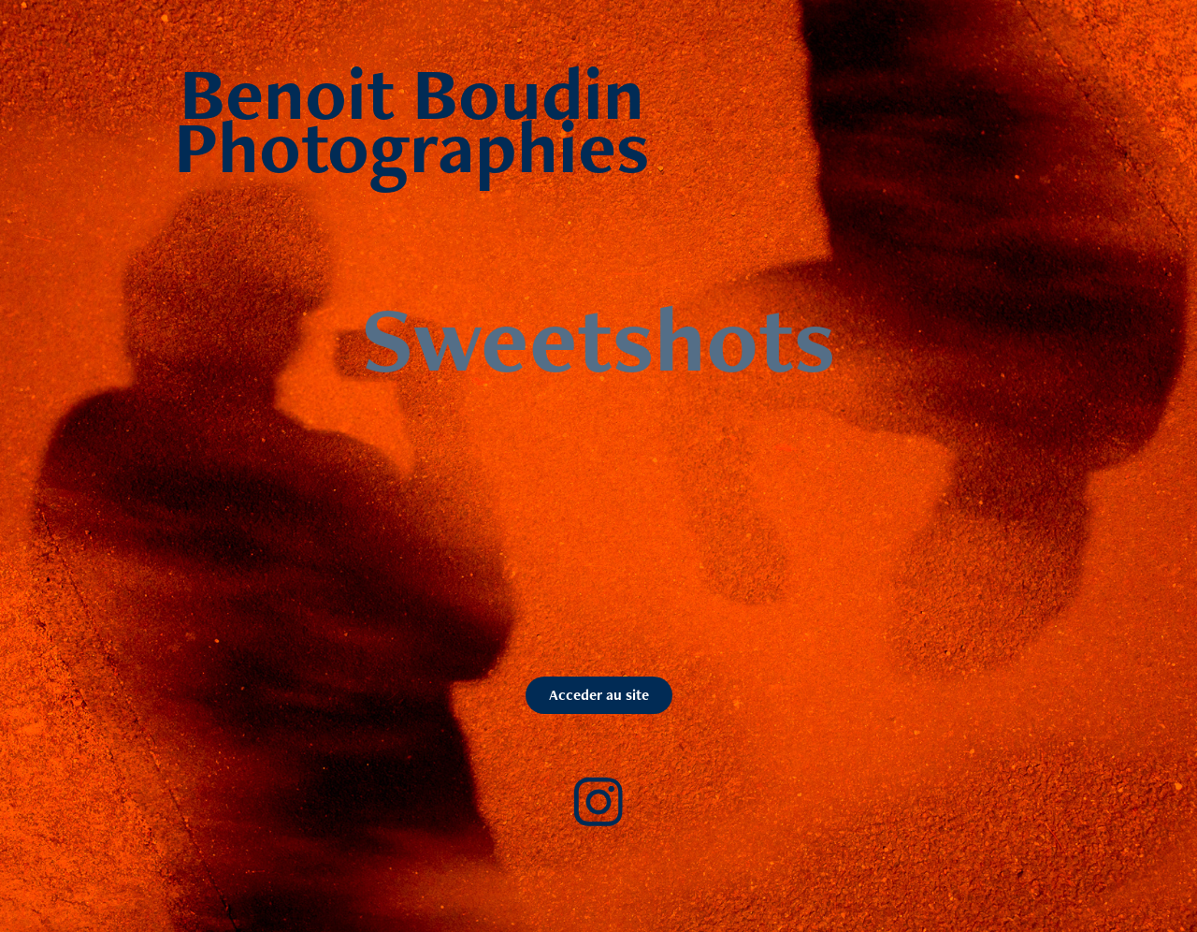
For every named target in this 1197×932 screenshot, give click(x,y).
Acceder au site (599, 695)
